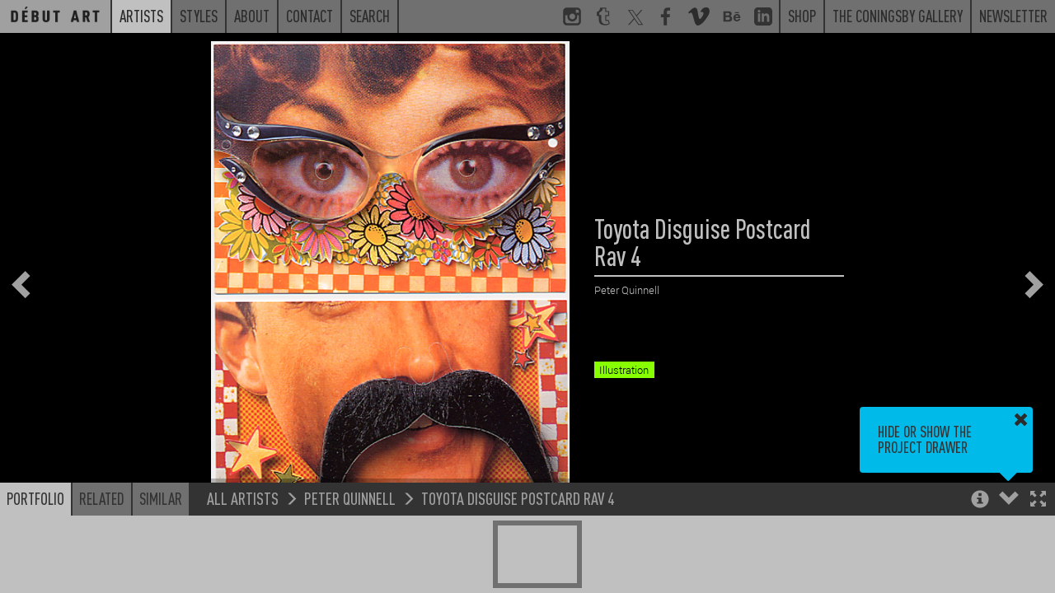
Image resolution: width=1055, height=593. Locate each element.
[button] (1038, 500)
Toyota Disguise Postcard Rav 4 (517, 498)
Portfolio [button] (35, 498)
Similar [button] (160, 498)
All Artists (243, 498)
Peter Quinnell (350, 498)
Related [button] (101, 498)
